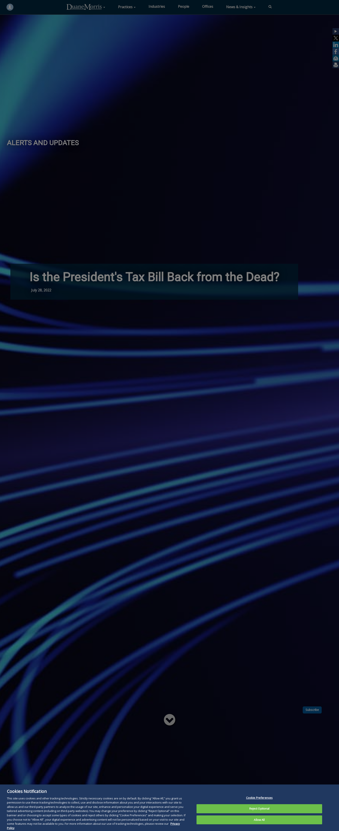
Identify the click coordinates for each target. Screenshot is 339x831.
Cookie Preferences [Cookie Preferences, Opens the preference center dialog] (259, 805)
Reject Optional (259, 816)
